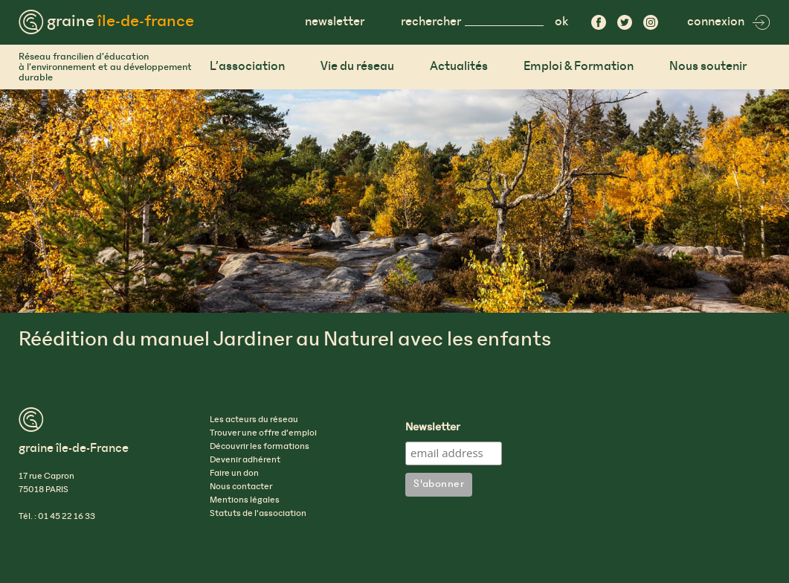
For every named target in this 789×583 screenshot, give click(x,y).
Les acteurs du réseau (254, 420)
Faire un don (234, 473)
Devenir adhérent (245, 460)
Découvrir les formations (259, 446)
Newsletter (432, 428)
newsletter (334, 22)
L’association (247, 66)
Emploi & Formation (579, 66)
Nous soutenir (708, 66)
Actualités (459, 66)
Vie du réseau (357, 66)
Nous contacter (241, 487)
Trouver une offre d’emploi (263, 433)
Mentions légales (245, 500)
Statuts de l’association (258, 513)
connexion (728, 22)
